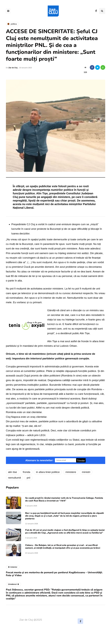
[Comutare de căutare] (102, 11)
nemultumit (14, 477)
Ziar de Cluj (12, 68)
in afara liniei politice (48, 472)
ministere (70, 472)
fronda (26, 472)
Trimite (81, 460)
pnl (28, 477)
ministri (86, 472)
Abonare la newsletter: (39, 460)
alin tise (12, 472)
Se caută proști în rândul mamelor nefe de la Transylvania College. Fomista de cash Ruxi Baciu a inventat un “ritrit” (64, 499)
